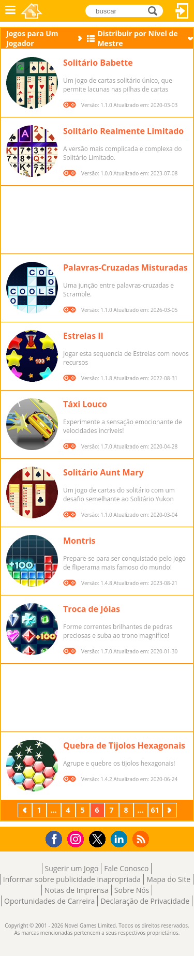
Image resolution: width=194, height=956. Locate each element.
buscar (155, 10)
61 (155, 810)
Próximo (171, 810)
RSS (142, 838)
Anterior (26, 810)
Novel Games (31, 11)
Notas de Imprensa (76, 890)
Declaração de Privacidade (144, 901)
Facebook (56, 837)
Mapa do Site (168, 879)
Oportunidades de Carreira (49, 901)
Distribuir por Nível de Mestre (137, 38)
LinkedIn (120, 839)
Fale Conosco (126, 868)
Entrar (182, 11)
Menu (10, 11)
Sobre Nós (132, 890)
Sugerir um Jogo (72, 868)
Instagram (77, 838)
